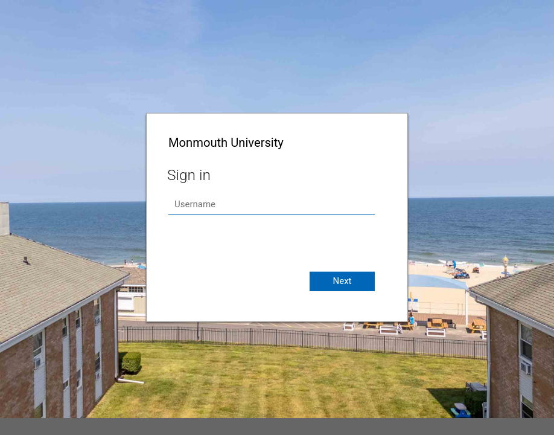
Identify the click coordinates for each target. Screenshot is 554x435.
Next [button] (342, 281)
